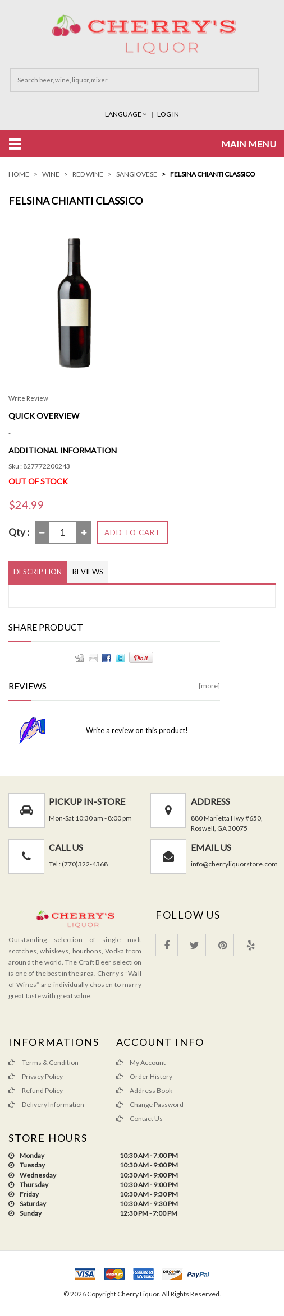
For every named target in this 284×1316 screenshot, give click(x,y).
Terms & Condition (43, 1062)
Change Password (150, 1104)
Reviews (87, 571)
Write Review (28, 398)
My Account (141, 1062)
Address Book (144, 1090)
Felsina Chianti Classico (212, 174)
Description (37, 571)
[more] (209, 685)
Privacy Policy (35, 1076)
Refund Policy (35, 1090)
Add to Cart (132, 532)
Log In (168, 114)
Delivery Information (46, 1104)
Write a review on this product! (137, 730)
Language (126, 114)
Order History (144, 1076)
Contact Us (139, 1118)
